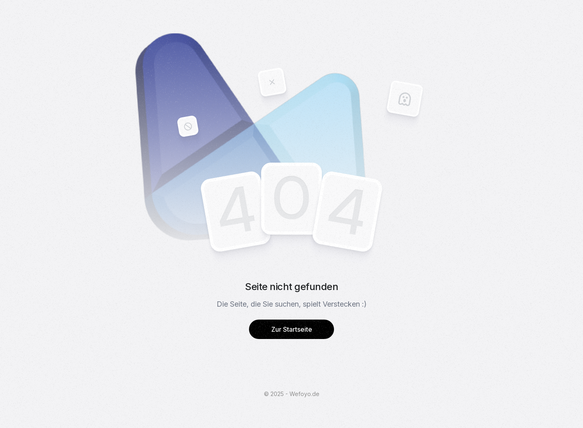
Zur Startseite (291, 329)
